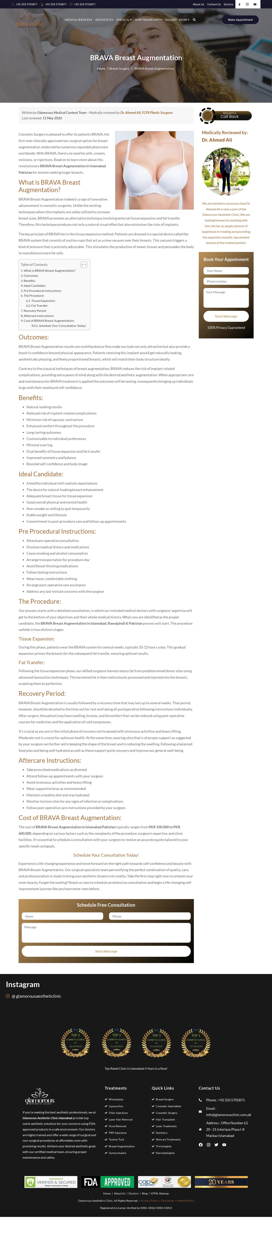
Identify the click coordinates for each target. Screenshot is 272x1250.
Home (101, 68)
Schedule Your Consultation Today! (62, 325)
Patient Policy (185, 1200)
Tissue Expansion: (43, 300)
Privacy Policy (149, 1200)
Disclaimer (167, 1200)
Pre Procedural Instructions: (43, 290)
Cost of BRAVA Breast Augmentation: (49, 320)
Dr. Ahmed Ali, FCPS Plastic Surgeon (146, 112)
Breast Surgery (119, 68)
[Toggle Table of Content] (81, 264)
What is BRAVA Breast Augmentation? (49, 270)
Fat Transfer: (40, 305)
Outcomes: (31, 275)
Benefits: (30, 280)
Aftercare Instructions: (39, 315)
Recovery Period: (35, 310)
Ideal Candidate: (35, 285)
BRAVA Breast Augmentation (154, 68)
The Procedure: (34, 295)
